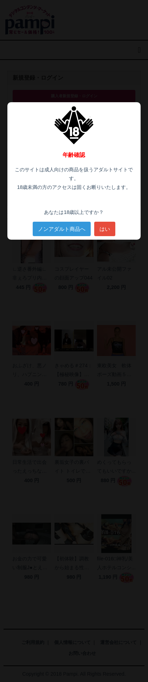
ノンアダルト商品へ (61, 229)
